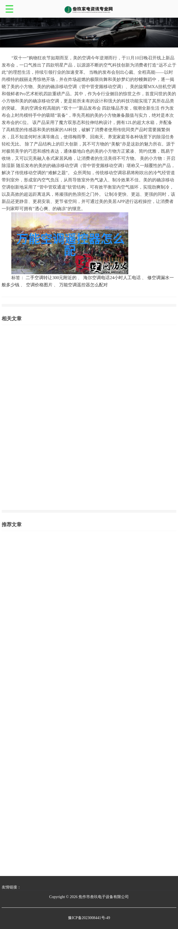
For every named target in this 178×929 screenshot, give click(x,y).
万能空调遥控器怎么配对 (83, 284)
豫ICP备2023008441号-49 (89, 918)
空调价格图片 (39, 284)
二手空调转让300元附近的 (51, 277)
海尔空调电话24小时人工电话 (112, 277)
